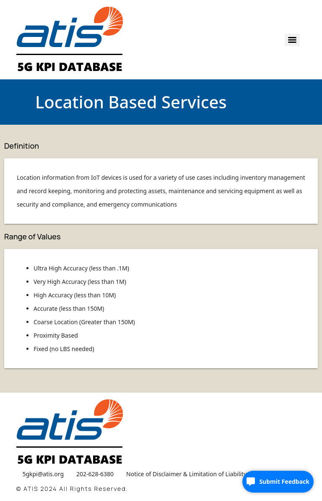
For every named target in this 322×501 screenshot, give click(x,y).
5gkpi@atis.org (43, 474)
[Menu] (292, 40)
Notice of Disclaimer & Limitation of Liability (186, 474)
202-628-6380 (95, 474)
